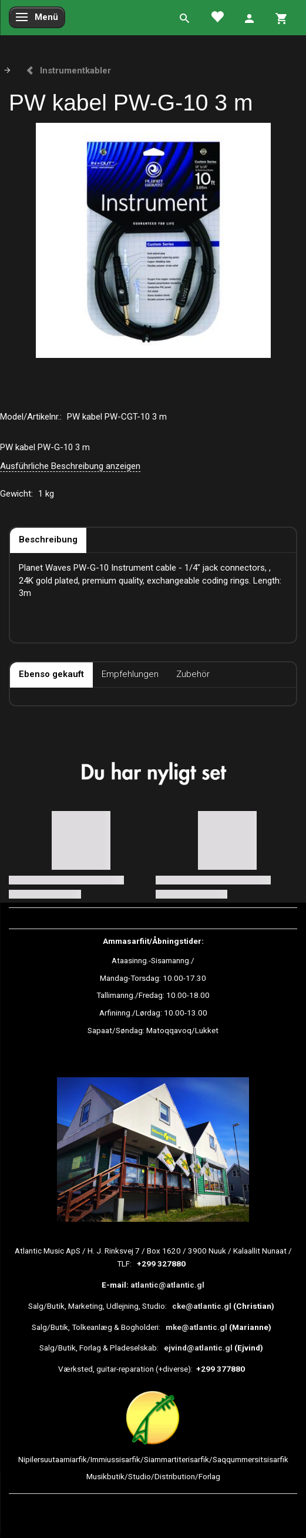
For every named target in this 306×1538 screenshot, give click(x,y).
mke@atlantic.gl (196, 1327)
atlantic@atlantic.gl (167, 1284)
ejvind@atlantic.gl (198, 1347)
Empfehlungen (130, 674)
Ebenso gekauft (51, 674)
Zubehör (193, 674)
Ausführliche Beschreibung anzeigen (70, 466)
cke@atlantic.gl (201, 1306)
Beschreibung (48, 539)
